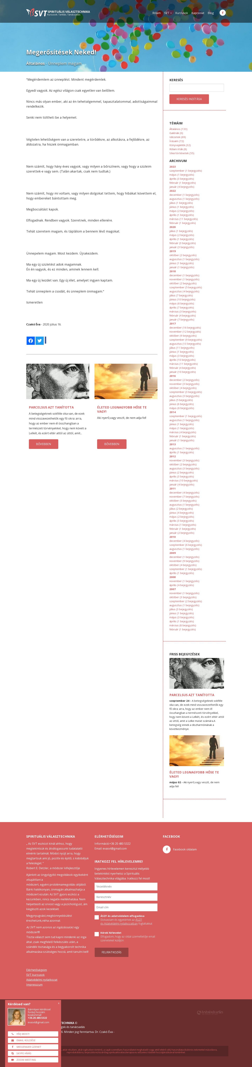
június (181, 207)
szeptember (185, 170)
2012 (172, 456)
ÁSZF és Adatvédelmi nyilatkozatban (121, 921)
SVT (168, 13)
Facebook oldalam (180, 849)
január (181, 186)
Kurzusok (181, 13)
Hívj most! (19, 1034)
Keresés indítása (189, 99)
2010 (172, 536)
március (183, 219)
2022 (172, 190)
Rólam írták (178, 149)
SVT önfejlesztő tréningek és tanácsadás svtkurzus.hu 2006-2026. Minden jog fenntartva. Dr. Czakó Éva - (102, 1027)
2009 (172, 553)
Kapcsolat (197, 13)
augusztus (184, 198)
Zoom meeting (23, 1059)
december (184, 194)
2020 (172, 227)
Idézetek (177, 137)
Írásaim (176, 141)
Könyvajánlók (180, 145)
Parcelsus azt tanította (51, 407)
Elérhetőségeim (36, 970)
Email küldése (22, 1040)
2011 (172, 488)
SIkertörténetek (181, 153)
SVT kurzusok (35, 975)
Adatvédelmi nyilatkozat (41, 980)
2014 (172, 412)
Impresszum (34, 985)
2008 (172, 577)
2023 (172, 166)
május (181, 174)
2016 (172, 376)
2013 (172, 444)
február (182, 182)
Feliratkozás (111, 952)
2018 (172, 271)
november (184, 279)
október (183, 255)
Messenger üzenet (25, 1046)
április (181, 178)
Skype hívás (20, 1053)
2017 (172, 323)
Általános (178, 129)
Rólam (156, 13)
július (181, 203)
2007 (172, 589)
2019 (172, 251)
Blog (211, 13)
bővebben (43, 444)
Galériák (176, 133)
